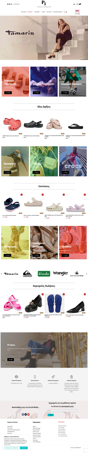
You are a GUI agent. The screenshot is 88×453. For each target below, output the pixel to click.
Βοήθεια (34, 426)
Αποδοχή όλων (23, 447)
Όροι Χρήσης (35, 440)
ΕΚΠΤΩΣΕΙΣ (30, 12)
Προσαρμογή (7, 447)
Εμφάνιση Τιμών (36, 431)
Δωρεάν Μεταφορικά (37, 436)
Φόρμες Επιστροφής (36, 435)
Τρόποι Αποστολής (36, 429)
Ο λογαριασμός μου (11, 431)
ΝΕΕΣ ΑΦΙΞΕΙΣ (24, 11)
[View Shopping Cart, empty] (78, 4)
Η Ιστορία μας (10, 428)
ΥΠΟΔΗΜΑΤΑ (38, 12)
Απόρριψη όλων (15, 447)
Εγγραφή (50, 414)
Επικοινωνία (9, 433)
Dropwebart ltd (78, 447)
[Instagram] (9, 4)
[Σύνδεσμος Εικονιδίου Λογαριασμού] (74, 4)
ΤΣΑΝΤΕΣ (43, 11)
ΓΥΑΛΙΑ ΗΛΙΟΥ (49, 11)
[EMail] (11, 4)
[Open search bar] (64, 12)
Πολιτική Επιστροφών (37, 433)
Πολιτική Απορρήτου (37, 441)
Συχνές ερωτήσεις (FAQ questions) (13, 429)
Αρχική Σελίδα (10, 426)
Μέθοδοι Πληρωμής (36, 428)
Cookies (34, 438)
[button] (1, 273)
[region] (15, 443)
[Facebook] (7, 4)
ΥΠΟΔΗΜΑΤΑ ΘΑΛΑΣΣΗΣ (58, 12)
